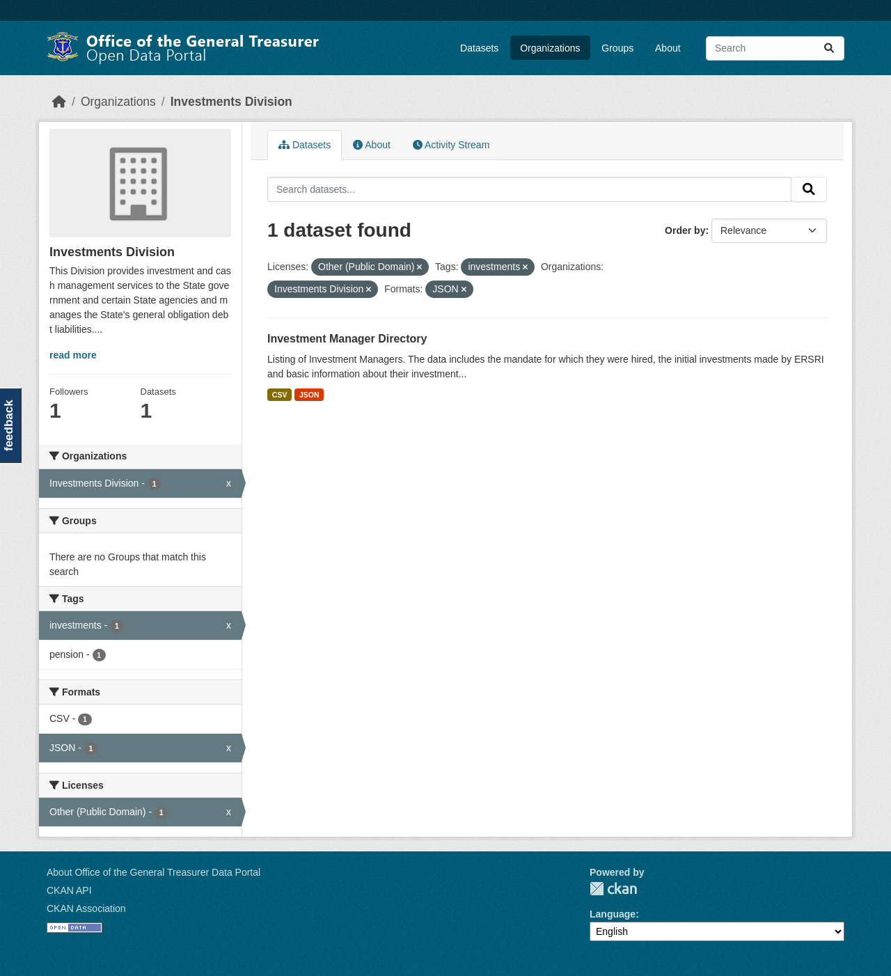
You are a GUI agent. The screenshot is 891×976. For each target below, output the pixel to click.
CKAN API (69, 890)
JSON (309, 395)
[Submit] (829, 48)
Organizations (550, 48)
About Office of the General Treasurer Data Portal (153, 872)
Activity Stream (451, 144)
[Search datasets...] (775, 48)
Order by (685, 230)
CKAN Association (86, 908)
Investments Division (231, 102)
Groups (617, 48)
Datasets (479, 48)
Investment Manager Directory (347, 339)
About (668, 48)
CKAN (613, 888)
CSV (279, 395)
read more (73, 355)
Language (613, 914)
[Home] (59, 102)
